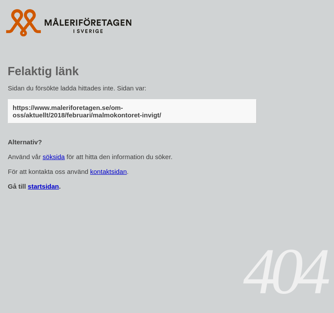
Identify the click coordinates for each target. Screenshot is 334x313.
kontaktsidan (108, 171)
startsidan (43, 186)
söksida (54, 156)
